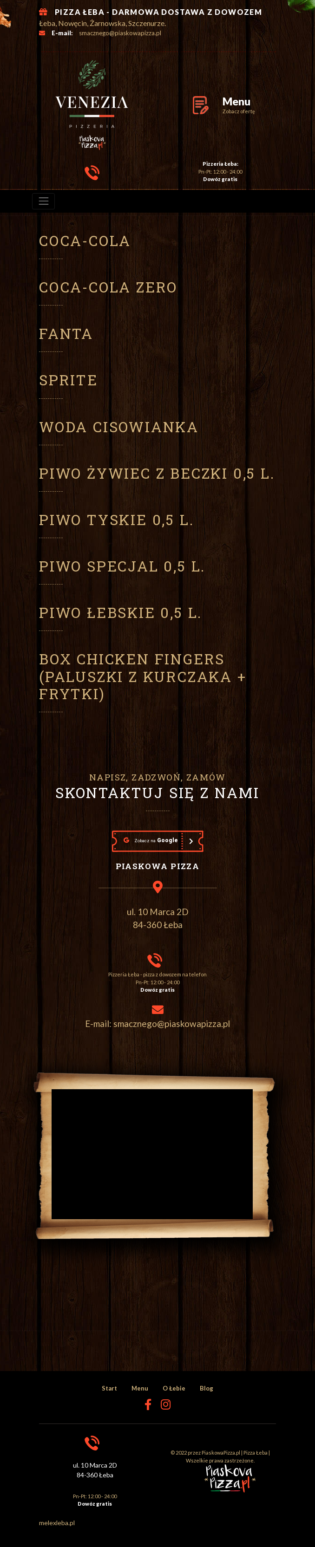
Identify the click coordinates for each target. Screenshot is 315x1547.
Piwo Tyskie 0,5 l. (116, 519)
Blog (206, 1388)
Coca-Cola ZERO (108, 287)
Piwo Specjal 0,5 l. (122, 566)
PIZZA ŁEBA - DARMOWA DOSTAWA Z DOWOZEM (158, 11)
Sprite (68, 379)
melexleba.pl (57, 1523)
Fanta (66, 333)
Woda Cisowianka (119, 426)
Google (151, 840)
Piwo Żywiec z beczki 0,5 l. (157, 473)
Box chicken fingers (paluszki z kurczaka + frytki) (143, 676)
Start (109, 1388)
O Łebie (174, 1388)
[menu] (43, 201)
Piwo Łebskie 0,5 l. (120, 612)
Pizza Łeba (255, 1453)
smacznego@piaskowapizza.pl (120, 33)
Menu (139, 1388)
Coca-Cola (85, 240)
